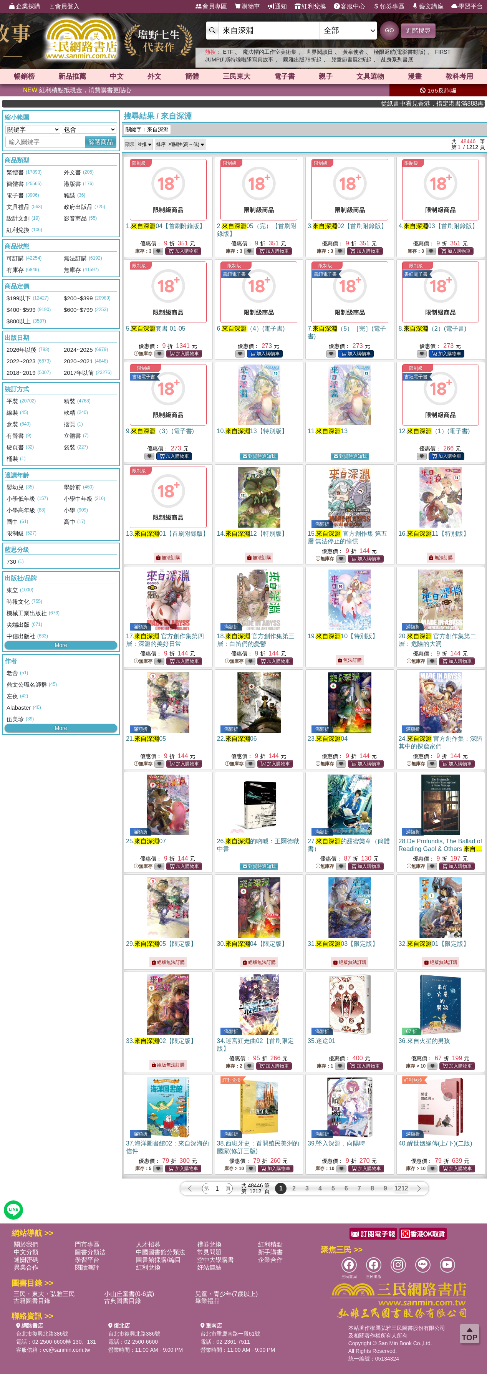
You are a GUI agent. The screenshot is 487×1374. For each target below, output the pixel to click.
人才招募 (148, 1244)
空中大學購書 (215, 1259)
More (61, 645)
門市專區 (87, 1244)
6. (251, 328)
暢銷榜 (24, 76)
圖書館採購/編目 (158, 1259)
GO (389, 30)
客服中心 (349, 6)
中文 (117, 76)
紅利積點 (270, 1244)
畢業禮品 (207, 1301)
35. (321, 1041)
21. (146, 738)
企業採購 (24, 6)
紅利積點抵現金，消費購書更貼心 (77, 90)
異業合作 (26, 1267)
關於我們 (26, 1244)
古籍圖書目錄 (31, 1301)
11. (328, 431)
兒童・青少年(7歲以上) (226, 1294)
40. (435, 1143)
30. (252, 943)
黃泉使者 (353, 52)
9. (160, 431)
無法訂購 (168, 557)
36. (424, 1041)
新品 (72, 76)
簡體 (192, 76)
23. (328, 738)
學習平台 (467, 6)
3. (347, 226)
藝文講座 (428, 6)
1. (165, 226)
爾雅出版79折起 (302, 59)
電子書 (284, 76)
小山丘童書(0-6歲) (129, 1294)
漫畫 (415, 76)
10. (252, 431)
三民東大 (236, 76)
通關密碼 (26, 1259)
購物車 (247, 6)
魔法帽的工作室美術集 (270, 52)
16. (434, 533)
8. (433, 328)
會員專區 (211, 6)
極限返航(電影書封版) (400, 52)
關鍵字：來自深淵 (147, 129)
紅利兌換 (310, 6)
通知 (277, 6)
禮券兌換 (209, 1244)
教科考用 (459, 76)
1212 (401, 1188)
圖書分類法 (90, 1252)
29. (161, 943)
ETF (228, 52)
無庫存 (143, 354)
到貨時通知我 (259, 456)
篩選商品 (100, 142)
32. (434, 943)
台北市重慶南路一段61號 (230, 1334)
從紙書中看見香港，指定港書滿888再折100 (456, 103)
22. (237, 738)
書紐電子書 (234, 274)
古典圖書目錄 (122, 1301)
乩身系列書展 (397, 59)
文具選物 (370, 76)
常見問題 (209, 1252)
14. (252, 533)
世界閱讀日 (319, 52)
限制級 (139, 163)
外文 (154, 76)
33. (161, 1041)
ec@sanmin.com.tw (66, 1350)
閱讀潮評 (87, 1267)
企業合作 (270, 1259)
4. (438, 226)
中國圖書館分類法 (160, 1252)
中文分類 (26, 1252)
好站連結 (209, 1267)
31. (343, 943)
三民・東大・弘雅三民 (44, 1294)
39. (336, 1143)
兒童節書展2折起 (351, 59)
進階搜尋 (418, 30)
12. (434, 431)
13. (167, 533)
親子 (326, 76)
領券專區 (388, 6)
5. (156, 328)
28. (440, 849)
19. (343, 636)
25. (146, 841)
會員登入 (64, 6)
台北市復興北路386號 (42, 1334)
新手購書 (270, 1252)
